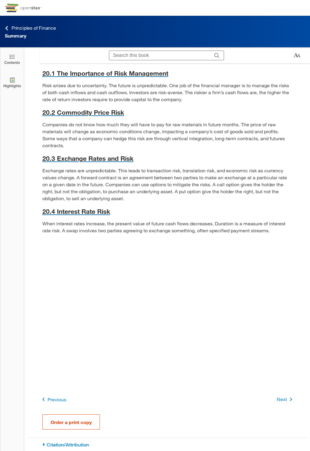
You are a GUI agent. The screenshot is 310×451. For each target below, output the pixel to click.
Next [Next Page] (286, 399)
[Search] (217, 55)
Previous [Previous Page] (53, 399)
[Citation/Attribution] (167, 445)
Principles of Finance (30, 28)
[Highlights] (12, 82)
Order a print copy (71, 422)
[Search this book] (159, 55)
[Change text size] (297, 55)
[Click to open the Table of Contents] (12, 59)
